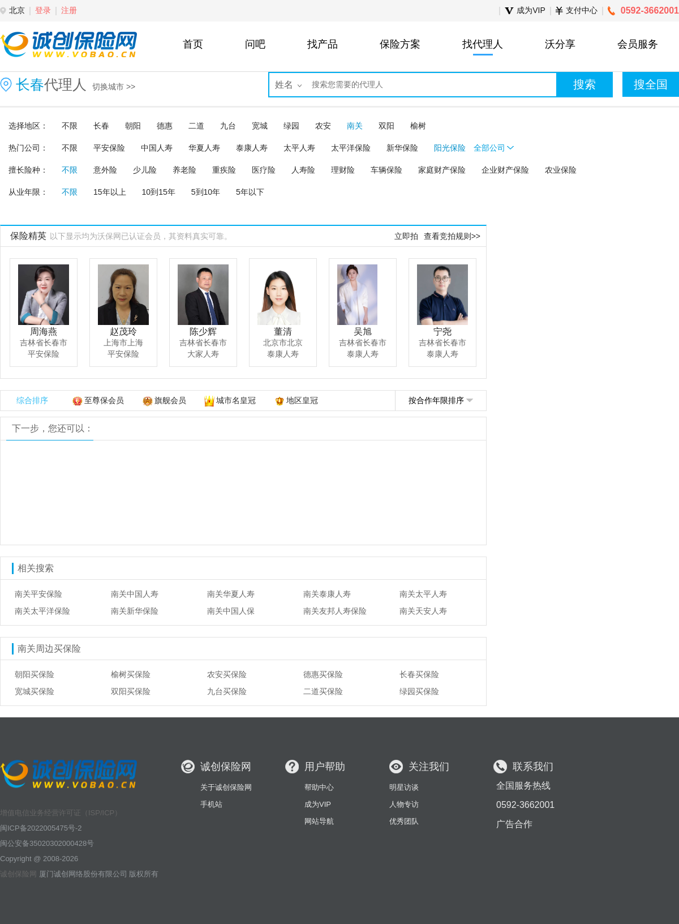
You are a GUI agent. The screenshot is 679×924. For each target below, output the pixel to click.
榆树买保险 (131, 674)
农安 (323, 125)
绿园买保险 (419, 691)
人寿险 (303, 169)
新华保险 (402, 147)
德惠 (165, 125)
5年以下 (250, 191)
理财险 (343, 169)
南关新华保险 (134, 610)
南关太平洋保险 (42, 610)
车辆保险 (386, 169)
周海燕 (43, 331)
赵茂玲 (123, 331)
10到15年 (158, 191)
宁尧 (442, 331)
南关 (355, 125)
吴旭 (363, 331)
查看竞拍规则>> (452, 236)
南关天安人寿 (423, 610)
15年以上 (109, 191)
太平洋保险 (351, 147)
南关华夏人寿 (231, 593)
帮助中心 (319, 787)
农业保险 (561, 169)
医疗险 (264, 169)
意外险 (105, 169)
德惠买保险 (323, 674)
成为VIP (317, 804)
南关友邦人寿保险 (335, 610)
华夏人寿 (204, 147)
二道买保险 (323, 691)
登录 (43, 10)
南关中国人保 (231, 610)
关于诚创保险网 (226, 787)
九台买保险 (227, 691)
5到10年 (205, 191)
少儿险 (145, 169)
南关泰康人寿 (327, 593)
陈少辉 (203, 331)
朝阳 (133, 125)
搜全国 (651, 84)
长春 (101, 125)
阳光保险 (450, 147)
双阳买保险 (131, 691)
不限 (70, 125)
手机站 (211, 804)
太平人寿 (299, 147)
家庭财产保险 (442, 169)
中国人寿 (157, 147)
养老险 (184, 169)
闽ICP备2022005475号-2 (41, 828)
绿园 (291, 125)
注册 (69, 10)
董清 (283, 331)
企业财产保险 (505, 169)
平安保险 (109, 147)
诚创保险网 (18, 874)
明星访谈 (404, 787)
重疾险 (224, 169)
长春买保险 (419, 674)
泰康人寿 (252, 147)
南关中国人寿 (134, 593)
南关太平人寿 (423, 593)
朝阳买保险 (34, 674)
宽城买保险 (34, 691)
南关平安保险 (38, 593)
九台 (228, 125)
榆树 (418, 125)
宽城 (260, 125)
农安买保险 (227, 674)
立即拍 (406, 236)
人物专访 (404, 804)
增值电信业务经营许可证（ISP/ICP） (61, 812)
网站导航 (319, 821)
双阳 (386, 125)
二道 (196, 125)
